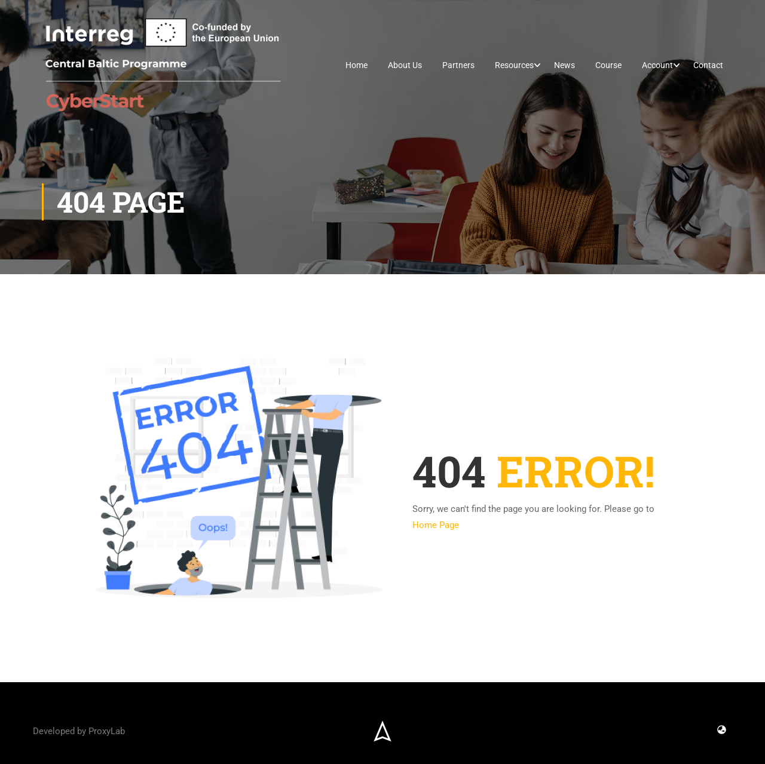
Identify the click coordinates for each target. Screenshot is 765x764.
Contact (708, 65)
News (564, 65)
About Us (405, 65)
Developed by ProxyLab (79, 731)
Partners (458, 65)
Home (356, 65)
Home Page (435, 525)
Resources (514, 65)
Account (657, 65)
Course (608, 65)
